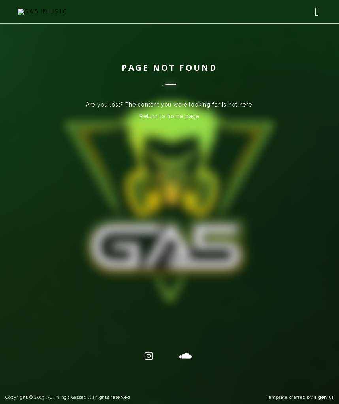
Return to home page (169, 116)
